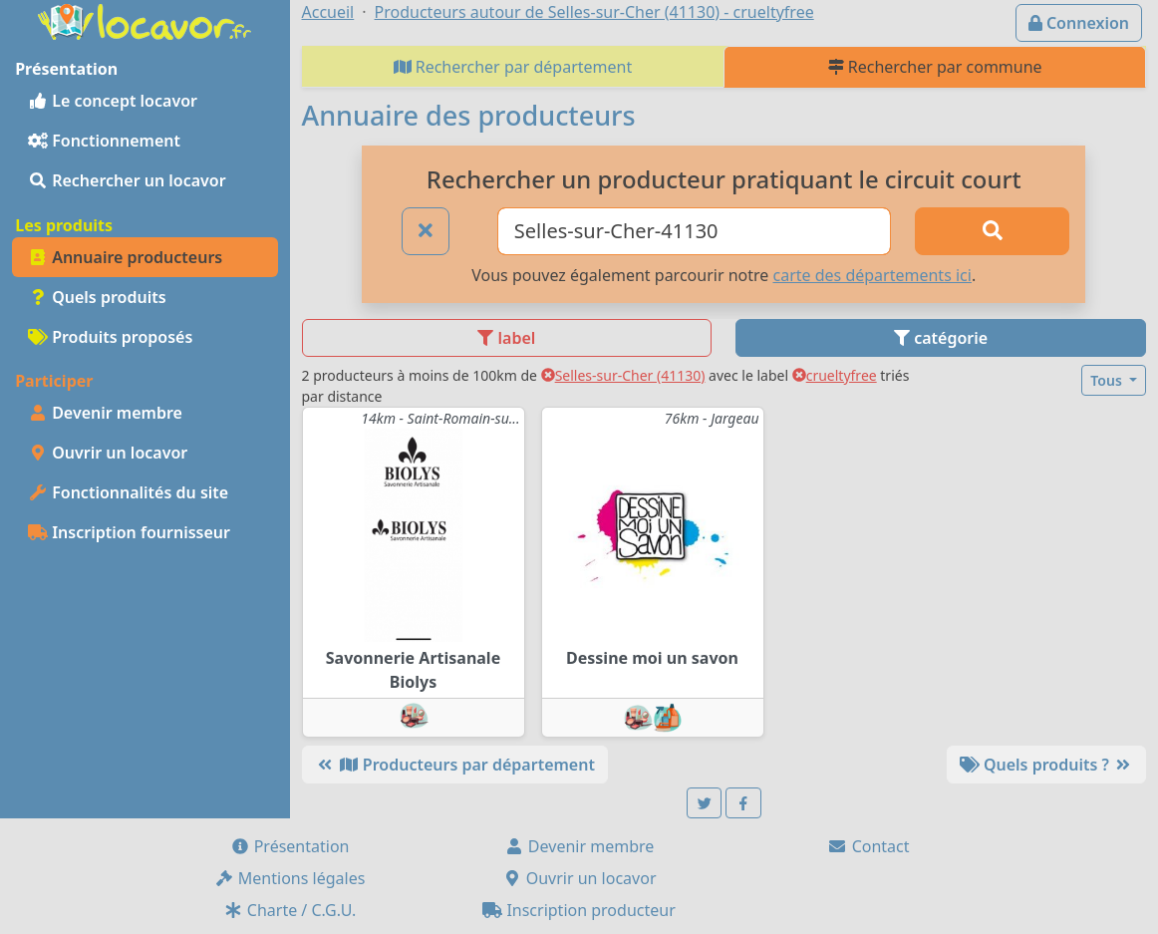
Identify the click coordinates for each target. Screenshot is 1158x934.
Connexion (1078, 23)
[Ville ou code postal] (694, 231)
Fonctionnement (104, 141)
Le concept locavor (112, 101)
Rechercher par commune (935, 67)
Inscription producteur (579, 910)
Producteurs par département (455, 765)
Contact (868, 846)
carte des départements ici (871, 275)
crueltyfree (834, 375)
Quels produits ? (1046, 765)
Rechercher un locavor (127, 180)
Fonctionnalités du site (128, 492)
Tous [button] (1107, 380)
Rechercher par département (513, 67)
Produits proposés (110, 337)
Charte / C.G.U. (290, 910)
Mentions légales (290, 878)
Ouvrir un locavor (107, 453)
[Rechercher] (992, 231)
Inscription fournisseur (129, 532)
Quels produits (97, 297)
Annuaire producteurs (125, 257)
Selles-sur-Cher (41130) (623, 375)
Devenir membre (105, 413)
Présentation (290, 846)
